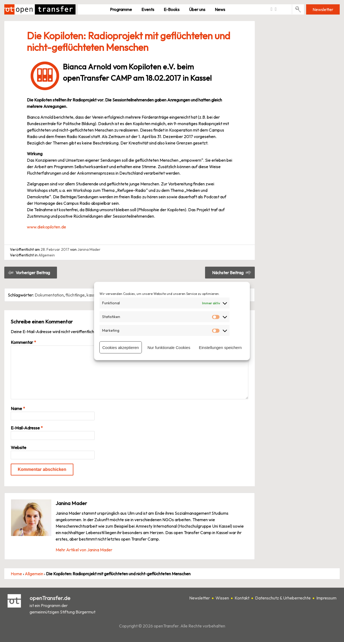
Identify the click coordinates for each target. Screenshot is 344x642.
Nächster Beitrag (227, 272)
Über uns (197, 9)
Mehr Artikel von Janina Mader (84, 549)
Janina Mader (89, 249)
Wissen (222, 598)
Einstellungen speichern (220, 347)
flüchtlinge (75, 295)
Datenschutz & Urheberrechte (283, 598)
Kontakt (242, 598)
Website (18, 447)
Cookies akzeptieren (120, 347)
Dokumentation (49, 295)
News (220, 9)
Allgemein (46, 255)
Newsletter (323, 9)
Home (16, 573)
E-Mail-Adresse (27, 428)
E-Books (172, 9)
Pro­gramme (121, 9)
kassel (92, 295)
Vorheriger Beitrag (33, 272)
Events (147, 9)
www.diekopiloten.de (46, 227)
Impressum (326, 598)
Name (18, 408)
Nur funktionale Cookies (169, 347)
